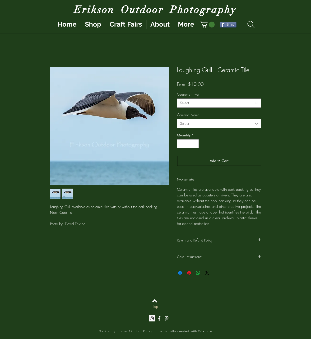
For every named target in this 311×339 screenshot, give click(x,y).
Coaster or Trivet (188, 94)
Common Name (188, 114)
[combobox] (219, 103)
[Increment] (195, 143)
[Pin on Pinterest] (189, 273)
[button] (207, 25)
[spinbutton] (188, 143)
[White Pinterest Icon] (166, 318)
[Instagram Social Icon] (152, 318)
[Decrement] (181, 143)
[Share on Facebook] (180, 273)
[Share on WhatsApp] (198, 273)
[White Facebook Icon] (159, 318)
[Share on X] (207, 273)
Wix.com (205, 331)
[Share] (228, 25)
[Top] (155, 306)
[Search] (251, 24)
